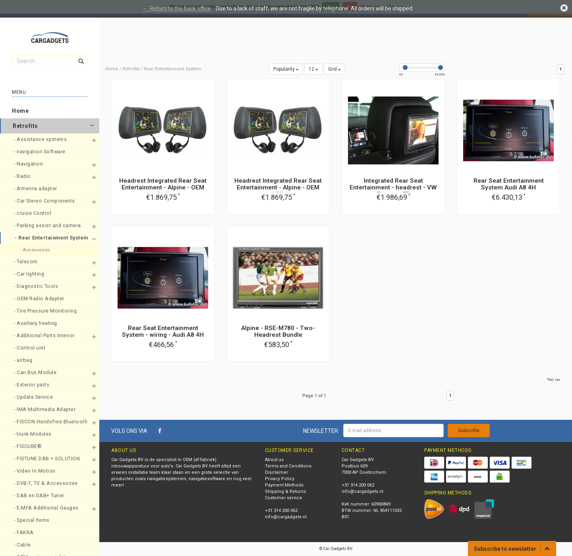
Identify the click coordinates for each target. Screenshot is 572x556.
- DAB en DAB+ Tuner (40, 495)
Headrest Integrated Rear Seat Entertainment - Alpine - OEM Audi (163, 187)
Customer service (283, 497)
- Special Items (32, 520)
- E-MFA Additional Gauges (47, 508)
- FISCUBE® (28, 446)
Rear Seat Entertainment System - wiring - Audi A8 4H (163, 331)
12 (313, 69)
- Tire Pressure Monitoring (46, 311)
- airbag (24, 360)
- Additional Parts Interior (45, 335)
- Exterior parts (32, 385)
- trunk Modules (33, 434)
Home (20, 111)
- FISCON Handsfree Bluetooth (48, 422)
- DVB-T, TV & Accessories (46, 483)
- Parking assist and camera (48, 225)
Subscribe (468, 430)
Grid (334, 69)
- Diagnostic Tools (37, 286)
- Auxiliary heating (36, 323)
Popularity (286, 69)
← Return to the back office (177, 8)
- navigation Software (40, 151)
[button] (92, 125)
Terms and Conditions (288, 466)
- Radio (23, 176)
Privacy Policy (279, 478)
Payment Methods (284, 485)
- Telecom (26, 261)
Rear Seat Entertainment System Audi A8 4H (508, 184)
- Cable (23, 545)
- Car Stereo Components (45, 201)
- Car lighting (30, 274)
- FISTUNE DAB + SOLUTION (47, 458)
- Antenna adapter (36, 188)
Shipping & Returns (285, 491)
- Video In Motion (35, 471)
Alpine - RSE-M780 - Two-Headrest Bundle (278, 331)
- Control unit (30, 348)
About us (274, 459)
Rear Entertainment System (172, 68)
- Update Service (34, 397)
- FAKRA (24, 532)
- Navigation (29, 164)
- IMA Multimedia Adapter (45, 409)
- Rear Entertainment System (48, 238)
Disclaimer (276, 472)
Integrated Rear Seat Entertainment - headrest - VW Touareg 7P (393, 187)
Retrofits (25, 126)
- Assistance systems (41, 139)
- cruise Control (33, 213)
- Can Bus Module (36, 372)
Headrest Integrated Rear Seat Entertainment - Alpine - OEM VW (278, 187)
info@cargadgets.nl (286, 516)
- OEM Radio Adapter (40, 298)
